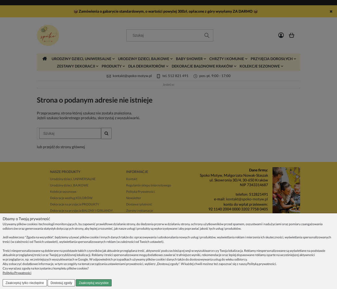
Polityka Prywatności (17, 273)
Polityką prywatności (261, 264)
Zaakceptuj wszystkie (93, 283)
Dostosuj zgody (61, 283)
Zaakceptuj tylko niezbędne (25, 283)
